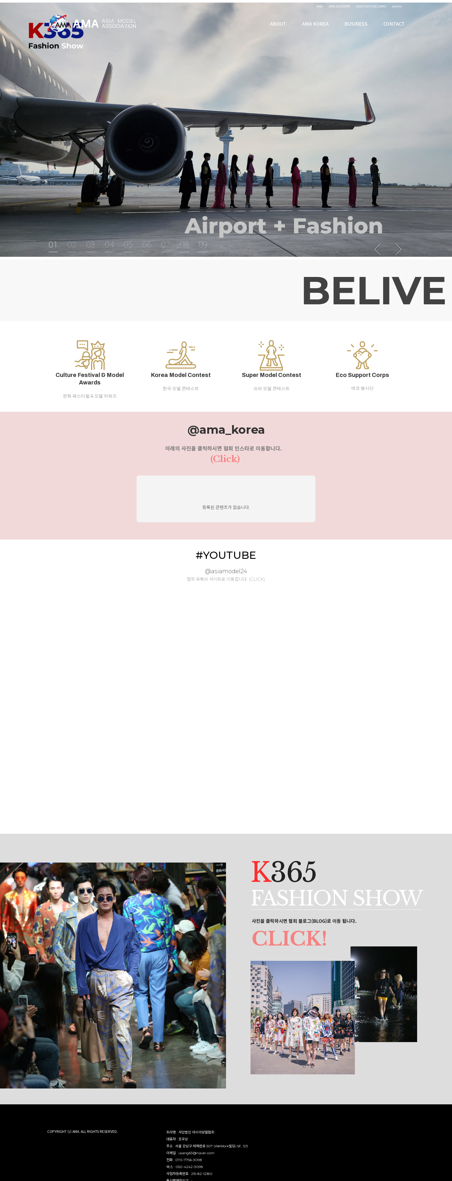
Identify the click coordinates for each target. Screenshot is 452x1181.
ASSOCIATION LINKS (371, 6)
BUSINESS (356, 28)
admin (397, 6)
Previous (378, 249)
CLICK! (294, 943)
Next (398, 249)
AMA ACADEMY (339, 6)
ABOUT (278, 28)
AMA (319, 6)
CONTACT (394, 28)
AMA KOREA (315, 28)
